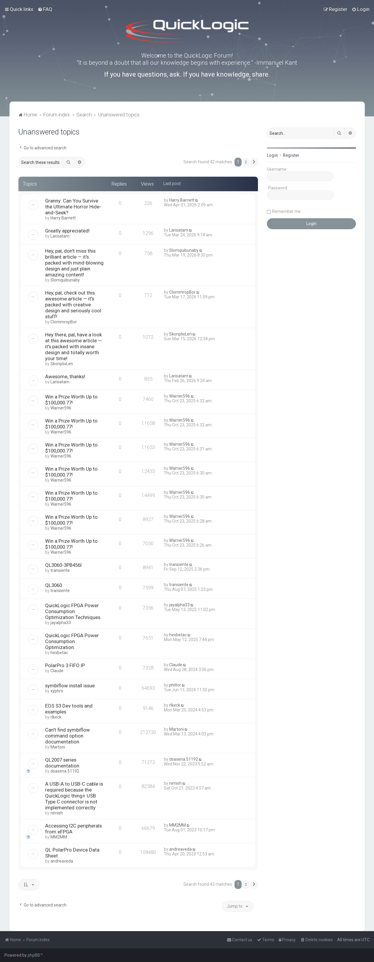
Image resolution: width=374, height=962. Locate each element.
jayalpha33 (60, 622)
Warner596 (60, 408)
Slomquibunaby (65, 280)
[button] (254, 162)
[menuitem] (45, 9)
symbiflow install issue (70, 686)
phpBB (34, 955)
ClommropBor (63, 321)
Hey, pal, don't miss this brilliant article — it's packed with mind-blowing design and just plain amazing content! (74, 263)
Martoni (57, 747)
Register (291, 155)
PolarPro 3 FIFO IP (65, 665)
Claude (57, 670)
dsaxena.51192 (64, 771)
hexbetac (59, 652)
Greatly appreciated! (67, 231)
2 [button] (246, 162)
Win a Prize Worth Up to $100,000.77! (71, 400)
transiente (60, 570)
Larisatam (59, 236)
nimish (56, 813)
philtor (175, 685)
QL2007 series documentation (62, 763)
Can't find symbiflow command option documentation (67, 736)
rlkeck (55, 717)
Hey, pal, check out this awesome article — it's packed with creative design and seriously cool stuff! (73, 304)
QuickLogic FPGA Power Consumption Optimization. (72, 641)
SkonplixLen (61, 363)
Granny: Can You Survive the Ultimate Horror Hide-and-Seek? (73, 207)
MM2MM (58, 837)
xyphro (56, 691)
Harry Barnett (63, 218)
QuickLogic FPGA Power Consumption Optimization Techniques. (73, 611)
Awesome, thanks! (65, 376)
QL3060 (53, 585)
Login (272, 155)
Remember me (286, 211)
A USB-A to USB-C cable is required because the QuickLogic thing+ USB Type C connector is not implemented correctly (74, 796)
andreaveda (61, 861)
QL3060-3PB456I (63, 565)
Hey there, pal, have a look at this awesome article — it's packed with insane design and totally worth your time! (73, 346)
